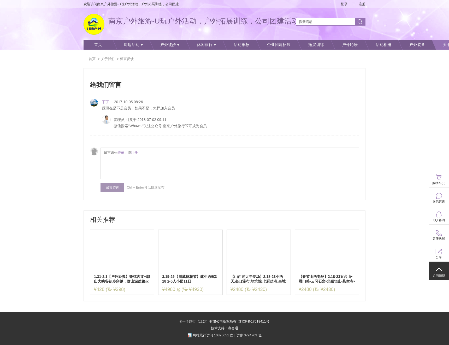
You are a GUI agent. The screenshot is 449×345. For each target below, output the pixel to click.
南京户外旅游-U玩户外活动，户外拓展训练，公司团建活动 (203, 21)
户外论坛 (350, 45)
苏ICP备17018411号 (253, 321)
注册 (362, 4)
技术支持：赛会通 (224, 328)
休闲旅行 (206, 45)
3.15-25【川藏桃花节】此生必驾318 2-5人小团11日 (189, 278)
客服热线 (439, 239)
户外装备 (417, 45)
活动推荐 (241, 45)
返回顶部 (439, 276)
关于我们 (108, 59)
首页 (98, 45)
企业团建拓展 (279, 45)
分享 (439, 257)
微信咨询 (439, 201)
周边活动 (133, 45)
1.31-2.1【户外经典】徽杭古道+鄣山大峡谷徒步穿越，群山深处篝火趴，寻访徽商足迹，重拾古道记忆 (122, 279)
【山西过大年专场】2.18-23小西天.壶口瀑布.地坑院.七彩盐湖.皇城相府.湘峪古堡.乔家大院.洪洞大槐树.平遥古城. (258, 279)
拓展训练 (316, 45)
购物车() (439, 183)
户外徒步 (169, 45)
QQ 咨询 (439, 220)
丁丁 (105, 102)
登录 (344, 4)
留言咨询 (112, 187)
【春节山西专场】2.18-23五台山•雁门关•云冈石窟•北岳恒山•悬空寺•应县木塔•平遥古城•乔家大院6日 (327, 279)
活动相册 (383, 45)
